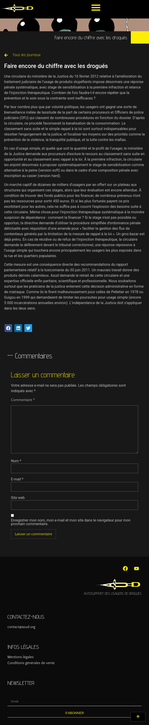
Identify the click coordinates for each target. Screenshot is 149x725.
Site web (18, 498)
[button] (95, 7)
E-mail (17, 479)
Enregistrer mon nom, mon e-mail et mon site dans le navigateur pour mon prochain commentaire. (70, 522)
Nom (16, 461)
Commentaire (23, 400)
